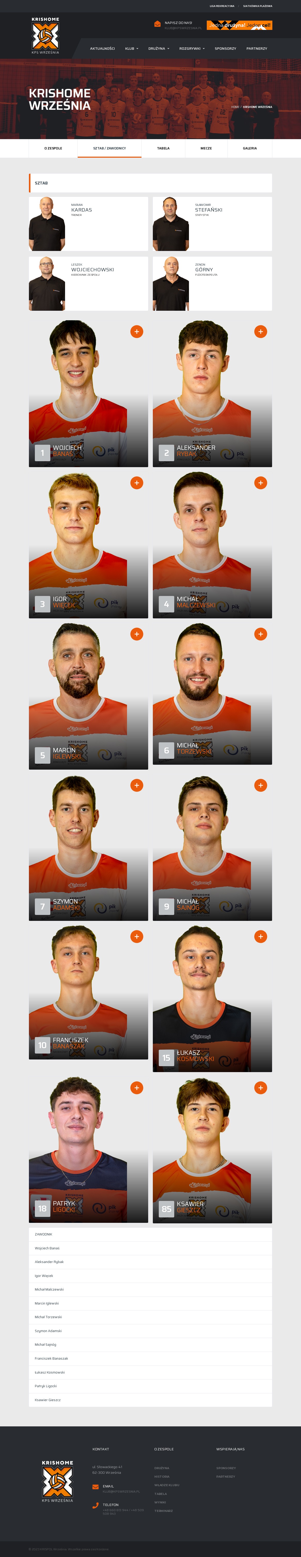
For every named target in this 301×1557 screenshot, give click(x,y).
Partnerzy (257, 48)
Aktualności (102, 48)
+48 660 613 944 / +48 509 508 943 (123, 1512)
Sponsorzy (225, 48)
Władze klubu (166, 1485)
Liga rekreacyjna (222, 6)
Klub (129, 48)
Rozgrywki (190, 48)
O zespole (53, 148)
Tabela (163, 148)
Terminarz (163, 1511)
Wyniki (160, 1502)
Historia (161, 1476)
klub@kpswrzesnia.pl (183, 28)
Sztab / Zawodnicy (109, 148)
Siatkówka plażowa (257, 6)
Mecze (206, 148)
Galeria (250, 148)
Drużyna (156, 48)
